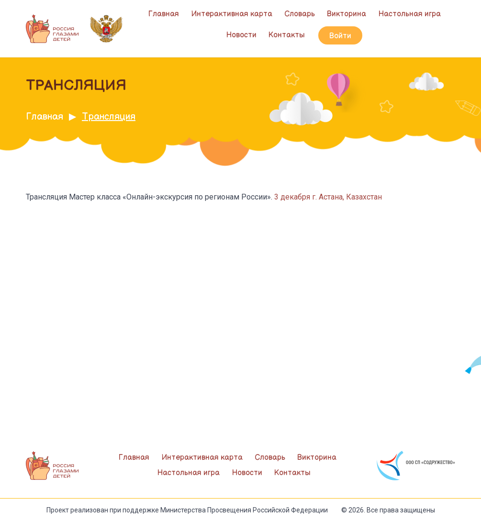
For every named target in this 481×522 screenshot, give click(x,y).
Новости (241, 35)
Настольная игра (409, 14)
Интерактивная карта (231, 14)
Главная (163, 14)
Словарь (299, 14)
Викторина (346, 14)
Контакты (286, 35)
